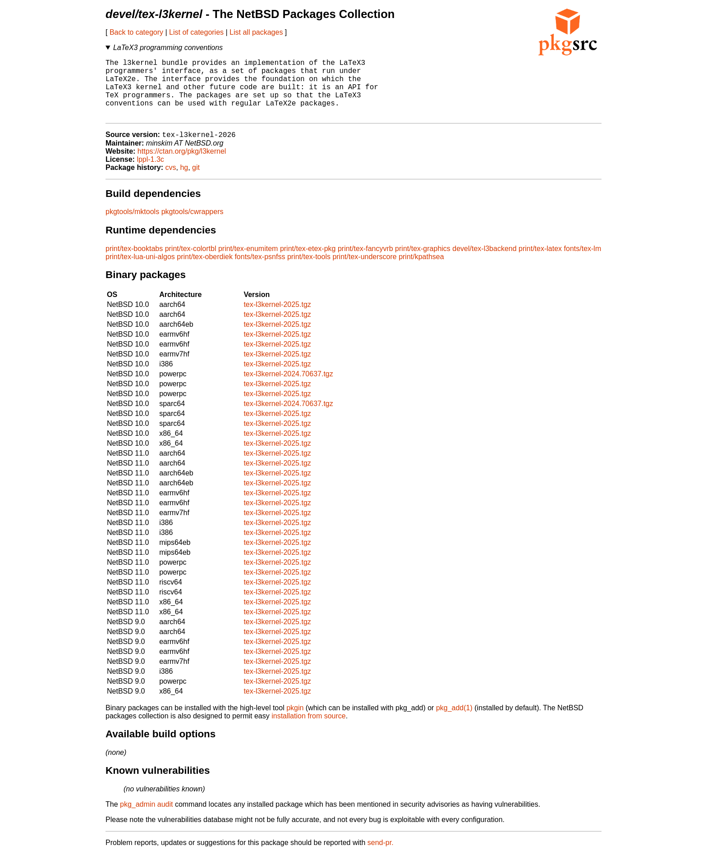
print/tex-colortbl (190, 262)
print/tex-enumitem (248, 262)
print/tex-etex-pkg (308, 262)
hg (184, 181)
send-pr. (380, 856)
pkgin (294, 722)
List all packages (256, 32)
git (196, 181)
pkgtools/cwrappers (192, 225)
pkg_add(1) (454, 722)
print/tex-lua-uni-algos (140, 270)
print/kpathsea (421, 270)
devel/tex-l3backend (484, 262)
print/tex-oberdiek (205, 270)
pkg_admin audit (146, 818)
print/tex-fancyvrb (365, 262)
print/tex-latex (540, 262)
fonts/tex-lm (582, 262)
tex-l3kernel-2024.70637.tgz (288, 388)
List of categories (196, 32)
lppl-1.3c (150, 173)
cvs (170, 181)
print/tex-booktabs (134, 262)
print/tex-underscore (364, 270)
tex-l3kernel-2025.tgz (277, 318)
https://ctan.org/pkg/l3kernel (182, 165)
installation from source (308, 730)
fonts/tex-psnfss (259, 270)
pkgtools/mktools (132, 225)
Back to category (136, 32)
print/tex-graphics (422, 262)
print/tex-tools (309, 270)
